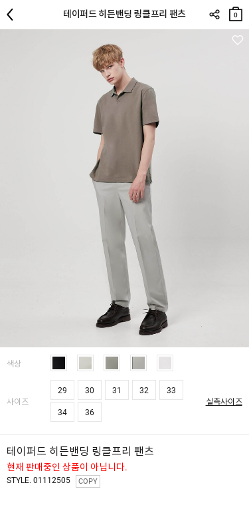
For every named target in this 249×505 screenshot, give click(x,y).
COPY (88, 481)
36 (89, 412)
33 (171, 390)
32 (144, 390)
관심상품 (237, 40)
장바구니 (236, 11)
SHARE (214, 14)
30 (89, 390)
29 (62, 390)
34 (62, 412)
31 (117, 390)
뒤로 (13, 14)
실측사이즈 (224, 402)
